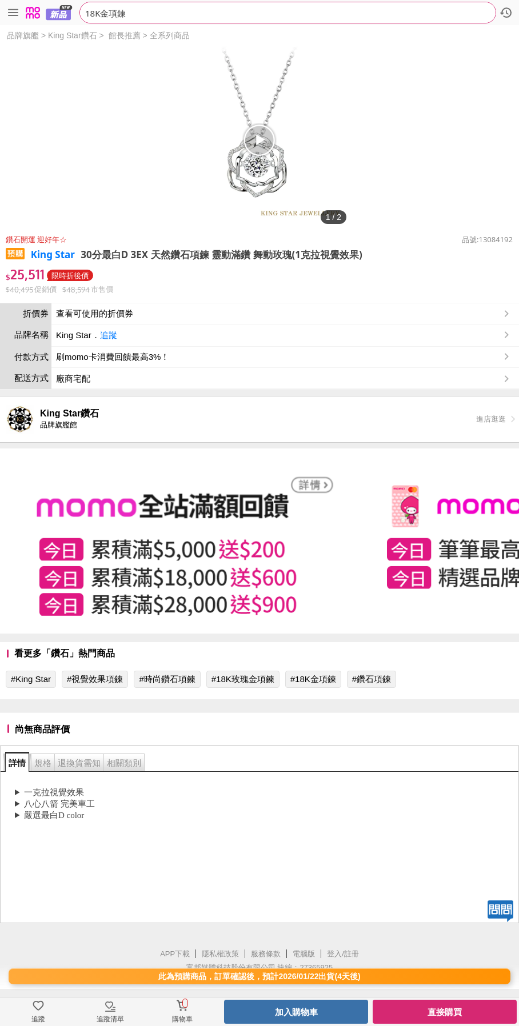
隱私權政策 (220, 953)
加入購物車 (296, 1012)
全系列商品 (170, 35)
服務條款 (266, 953)
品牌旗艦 (23, 35)
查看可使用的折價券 (284, 313)
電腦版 (304, 953)
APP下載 (175, 953)
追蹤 (108, 335)
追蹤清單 (110, 1019)
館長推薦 (125, 35)
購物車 (182, 1019)
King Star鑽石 (72, 35)
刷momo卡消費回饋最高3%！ (112, 357)
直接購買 (445, 1012)
